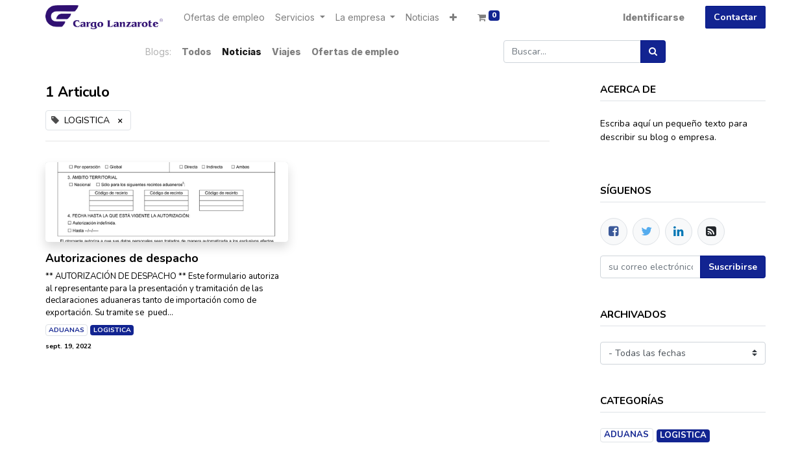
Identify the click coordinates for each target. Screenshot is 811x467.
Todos (197, 51)
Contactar (735, 17)
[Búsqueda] (653, 51)
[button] (453, 17)
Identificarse (653, 17)
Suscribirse (732, 267)
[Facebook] (613, 231)
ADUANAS (66, 330)
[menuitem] (224, 17)
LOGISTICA (112, 330)
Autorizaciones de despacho (122, 258)
